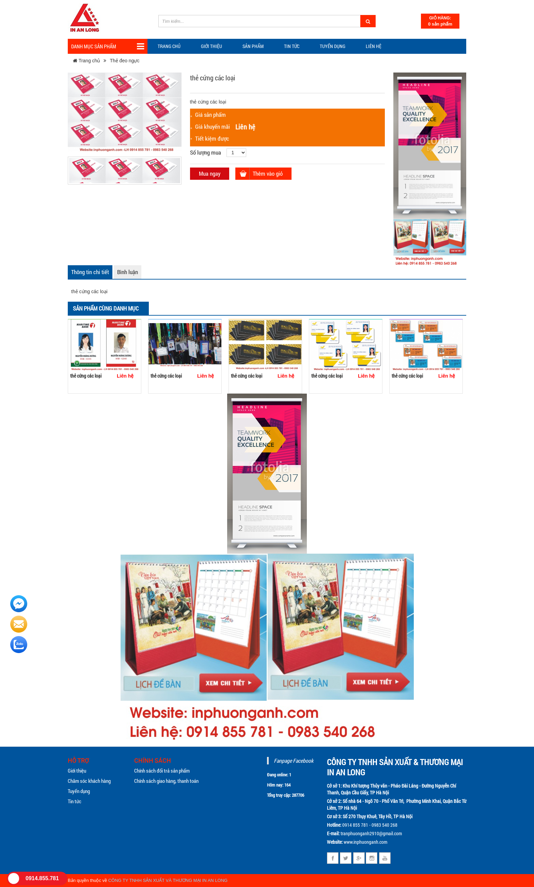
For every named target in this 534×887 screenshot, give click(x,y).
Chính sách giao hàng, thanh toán (166, 780)
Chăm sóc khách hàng (89, 780)
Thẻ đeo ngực (124, 60)
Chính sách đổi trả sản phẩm (162, 770)
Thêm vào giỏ (268, 173)
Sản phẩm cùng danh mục (106, 308)
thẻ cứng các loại (85, 376)
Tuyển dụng (332, 46)
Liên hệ (373, 46)
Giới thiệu (211, 46)
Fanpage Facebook (293, 760)
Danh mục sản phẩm (107, 46)
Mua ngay (209, 173)
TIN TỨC (291, 46)
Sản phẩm (253, 46)
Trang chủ (169, 46)
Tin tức (74, 801)
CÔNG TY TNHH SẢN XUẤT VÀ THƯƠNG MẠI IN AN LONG (168, 880)
